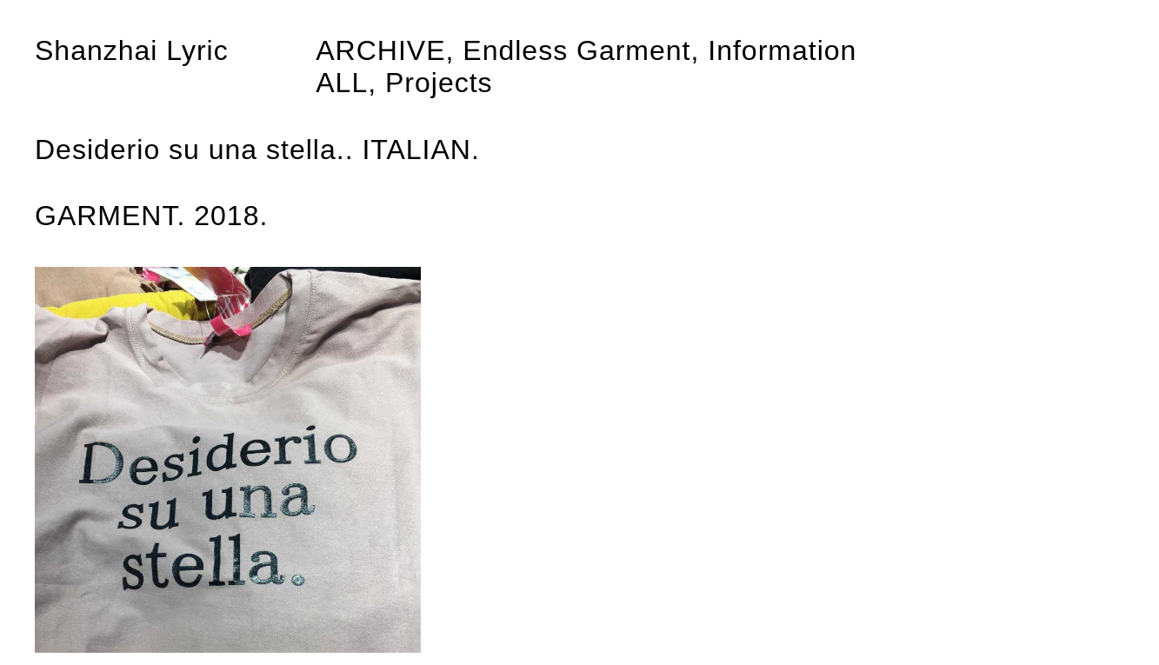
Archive (380, 50)
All (342, 82)
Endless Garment (576, 50)
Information (782, 50)
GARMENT (106, 215)
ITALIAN (416, 149)
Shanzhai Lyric (132, 50)
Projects (439, 82)
